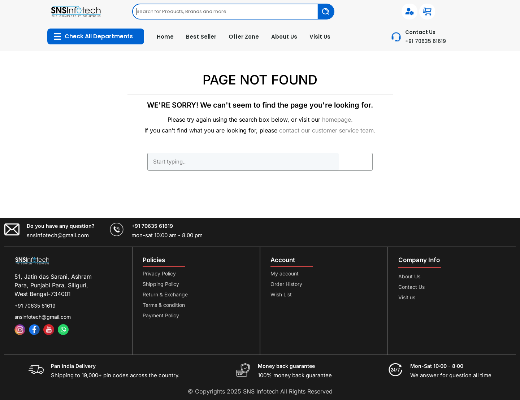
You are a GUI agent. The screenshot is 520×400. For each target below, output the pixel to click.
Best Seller (201, 36)
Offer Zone (244, 36)
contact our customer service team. (327, 130)
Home (165, 36)
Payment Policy (161, 315)
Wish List (281, 294)
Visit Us (319, 36)
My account (284, 273)
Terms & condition (164, 305)
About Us (284, 36)
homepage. (337, 119)
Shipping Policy (161, 284)
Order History (286, 284)
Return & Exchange (165, 294)
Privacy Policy (159, 273)
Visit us (406, 297)
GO (355, 161)
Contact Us (411, 287)
